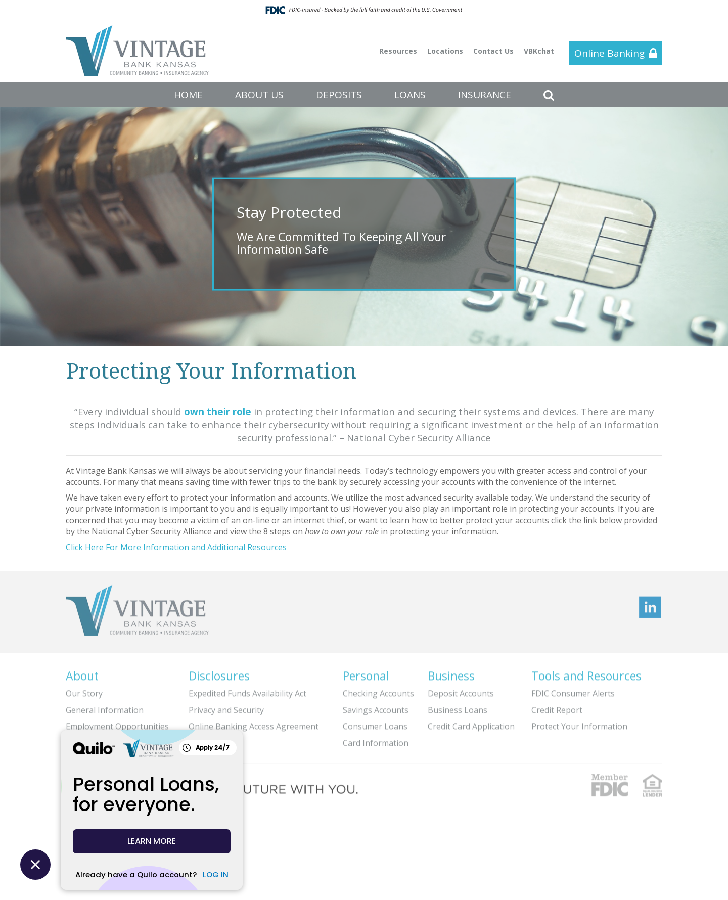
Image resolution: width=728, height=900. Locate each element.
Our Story (84, 690)
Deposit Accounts (461, 690)
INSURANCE (484, 94)
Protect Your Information (579, 723)
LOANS (410, 94)
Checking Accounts (378, 690)
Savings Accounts (375, 706)
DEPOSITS (339, 94)
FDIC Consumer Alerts (573, 690)
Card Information (375, 739)
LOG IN (216, 874)
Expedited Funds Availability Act (247, 690)
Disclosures (219, 672)
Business (451, 672)
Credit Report (556, 706)
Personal (366, 672)
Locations (445, 51)
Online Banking (609, 53)
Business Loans (457, 706)
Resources (398, 51)
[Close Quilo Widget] (35, 864)
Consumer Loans (375, 723)
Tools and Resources (586, 672)
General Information (105, 706)
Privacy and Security (226, 706)
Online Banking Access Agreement (253, 723)
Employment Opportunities (117, 723)
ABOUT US (259, 94)
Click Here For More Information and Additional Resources (176, 547)
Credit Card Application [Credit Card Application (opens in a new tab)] (471, 723)
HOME (188, 94)
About (82, 672)
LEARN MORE (151, 841)
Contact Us (493, 51)
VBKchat (539, 51)
